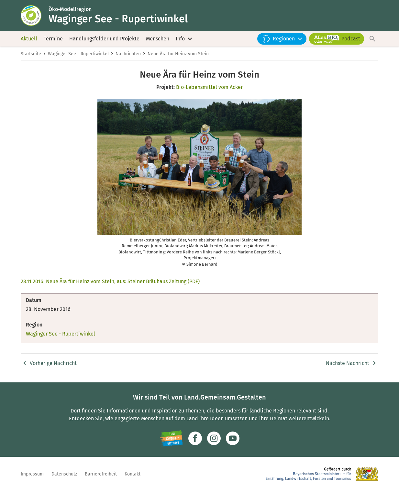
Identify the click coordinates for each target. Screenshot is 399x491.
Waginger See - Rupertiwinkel (78, 54)
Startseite (31, 54)
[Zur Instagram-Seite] (214, 438)
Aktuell (29, 39)
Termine (53, 39)
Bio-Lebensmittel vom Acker (209, 87)
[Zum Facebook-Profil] (195, 438)
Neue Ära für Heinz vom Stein (178, 54)
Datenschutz (64, 474)
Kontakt (132, 474)
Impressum (32, 474)
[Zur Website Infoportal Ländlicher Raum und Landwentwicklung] (171, 438)
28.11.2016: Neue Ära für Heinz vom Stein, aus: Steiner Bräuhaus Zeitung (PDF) (110, 281)
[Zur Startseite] (35, 15)
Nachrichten (128, 54)
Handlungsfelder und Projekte (104, 39)
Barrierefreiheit (101, 474)
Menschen (157, 39)
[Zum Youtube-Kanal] (232, 438)
